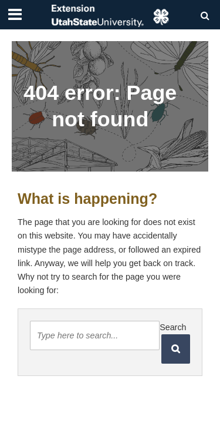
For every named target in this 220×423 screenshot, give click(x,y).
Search (173, 327)
